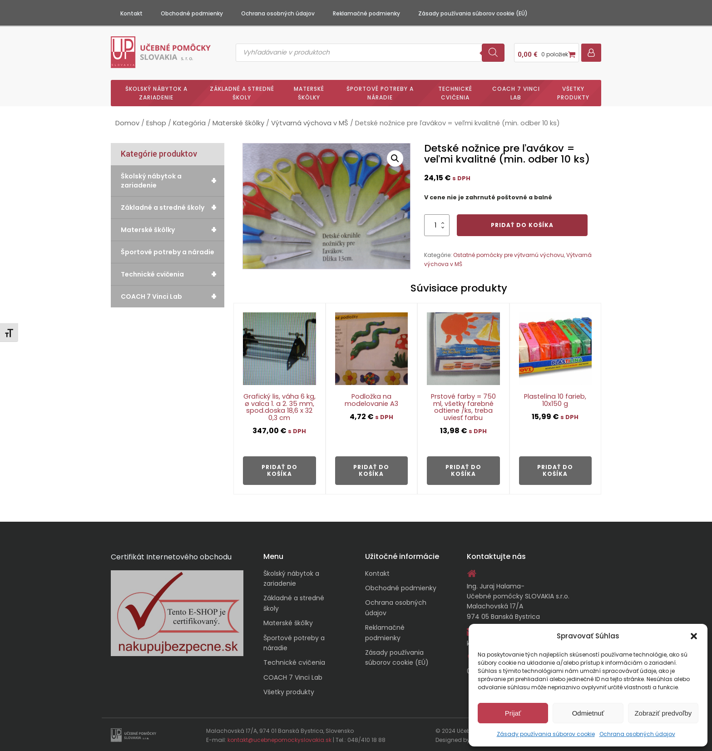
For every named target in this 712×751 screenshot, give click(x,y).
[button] (693, 636)
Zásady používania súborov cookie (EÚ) (473, 13)
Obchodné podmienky (192, 13)
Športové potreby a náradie (380, 92)
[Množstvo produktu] (437, 224)
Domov (127, 122)
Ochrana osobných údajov (637, 734)
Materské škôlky (309, 92)
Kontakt (131, 13)
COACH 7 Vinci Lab (516, 92)
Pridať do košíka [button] (279, 469)
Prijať (513, 713)
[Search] (493, 52)
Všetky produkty (573, 92)
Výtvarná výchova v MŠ (309, 122)
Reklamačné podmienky (366, 13)
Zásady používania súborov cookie (546, 734)
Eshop (156, 122)
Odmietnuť (588, 713)
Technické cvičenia (455, 92)
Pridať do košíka (522, 223)
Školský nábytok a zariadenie (156, 92)
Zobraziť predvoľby (663, 713)
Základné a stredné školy (242, 92)
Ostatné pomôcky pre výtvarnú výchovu (508, 254)
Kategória (189, 122)
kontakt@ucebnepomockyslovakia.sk (279, 738)
